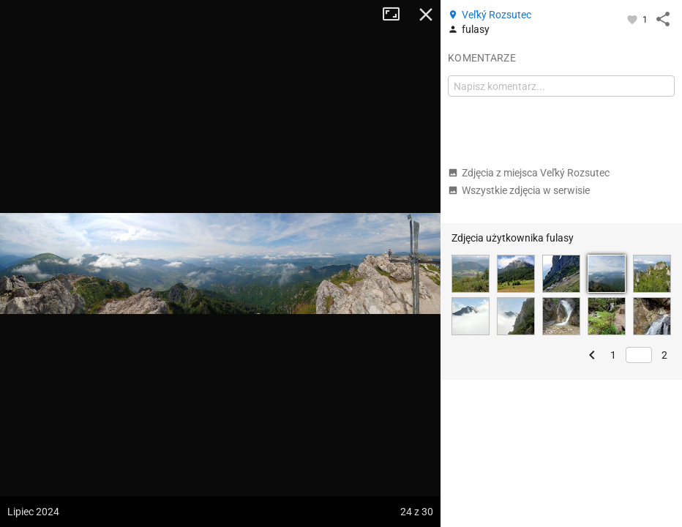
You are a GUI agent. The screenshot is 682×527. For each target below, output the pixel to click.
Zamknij (426, 14)
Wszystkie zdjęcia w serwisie (519, 190)
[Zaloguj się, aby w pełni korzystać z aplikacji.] (633, 19)
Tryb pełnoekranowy (396, 14)
